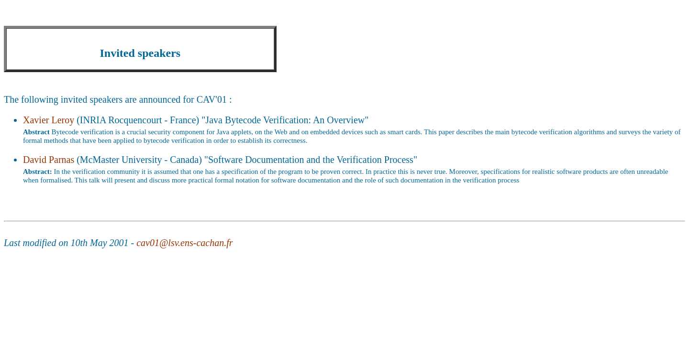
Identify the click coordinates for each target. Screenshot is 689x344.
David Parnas (48, 159)
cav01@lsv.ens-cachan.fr (184, 242)
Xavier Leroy (48, 120)
